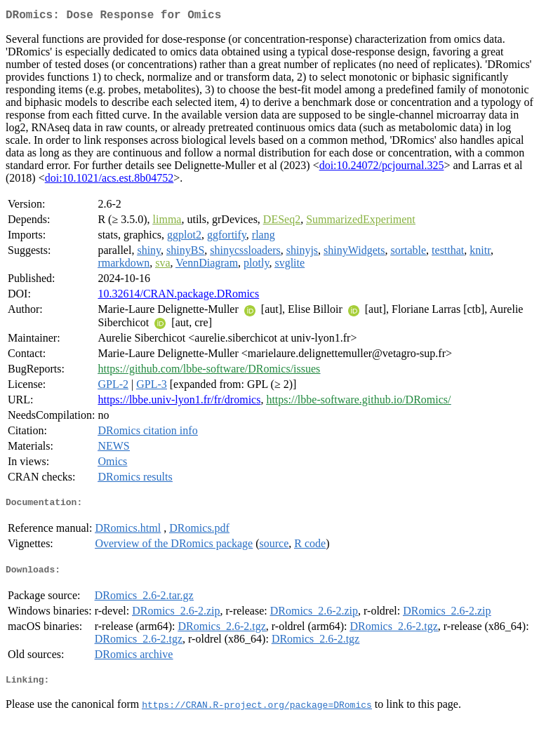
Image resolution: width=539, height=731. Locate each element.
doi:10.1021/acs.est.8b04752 (109, 181)
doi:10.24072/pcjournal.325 (381, 168)
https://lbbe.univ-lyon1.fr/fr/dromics (179, 402)
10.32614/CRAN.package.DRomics (178, 296)
